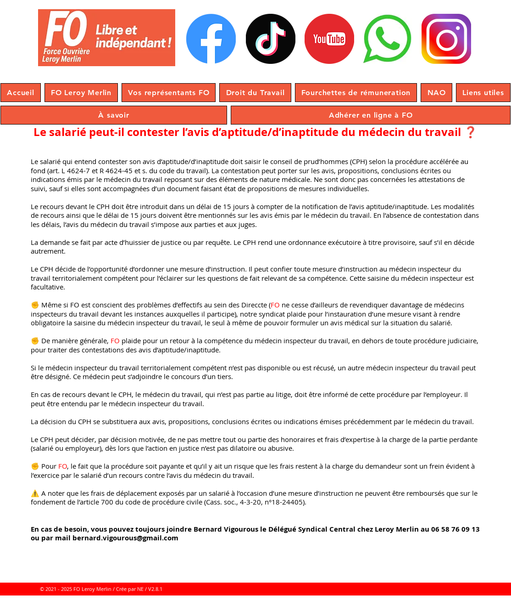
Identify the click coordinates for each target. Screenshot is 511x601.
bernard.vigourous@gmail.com (125, 538)
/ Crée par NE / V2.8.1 (137, 588)
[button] (81, 92)
